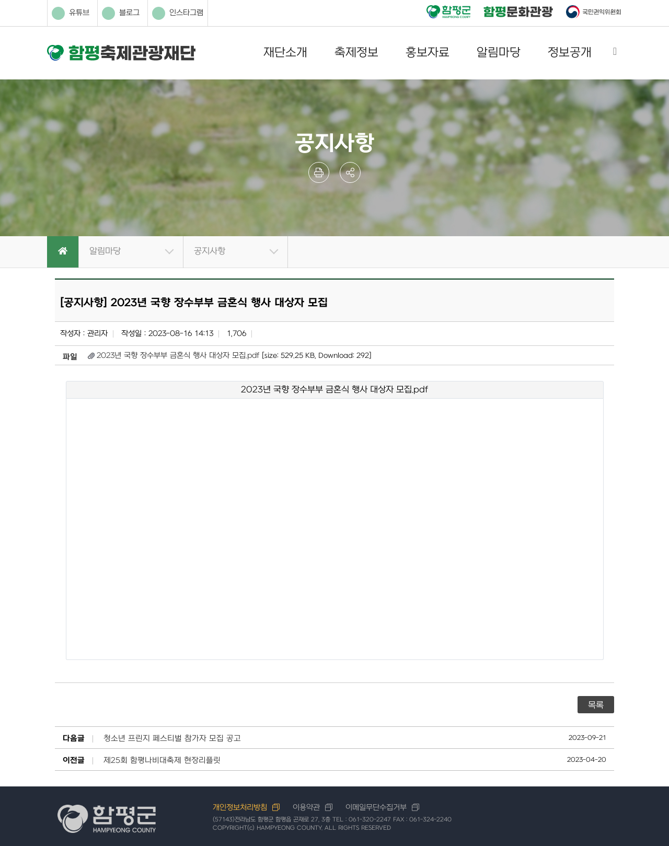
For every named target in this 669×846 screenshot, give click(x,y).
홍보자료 (427, 53)
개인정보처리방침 (240, 807)
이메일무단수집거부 (376, 807)
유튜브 (70, 13)
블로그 (121, 13)
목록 (596, 705)
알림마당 (499, 53)
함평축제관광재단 (121, 53)
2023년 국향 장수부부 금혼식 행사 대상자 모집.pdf (178, 355)
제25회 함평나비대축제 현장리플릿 (162, 761)
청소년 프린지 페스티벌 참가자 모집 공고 (172, 739)
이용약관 (306, 807)
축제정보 (356, 53)
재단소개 (285, 53)
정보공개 (570, 53)
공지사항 (209, 251)
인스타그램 (177, 13)
